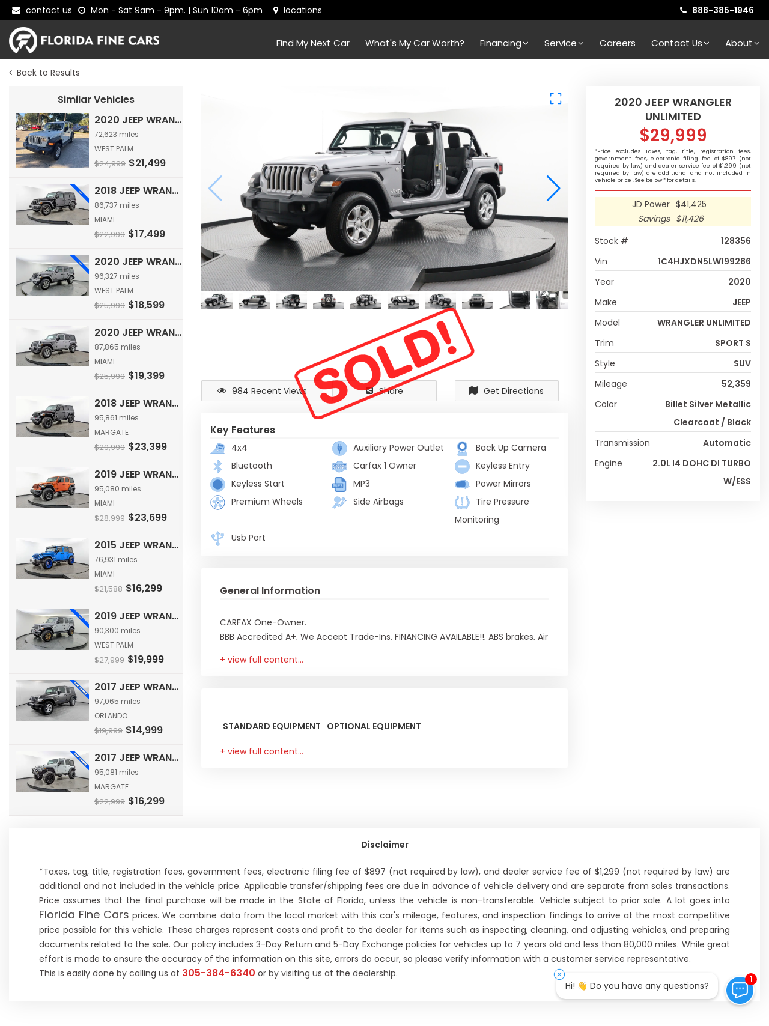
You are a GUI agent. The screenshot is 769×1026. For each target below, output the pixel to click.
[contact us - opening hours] (172, 10)
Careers (618, 43)
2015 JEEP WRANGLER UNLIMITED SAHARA (139, 545)
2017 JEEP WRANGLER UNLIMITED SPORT (139, 687)
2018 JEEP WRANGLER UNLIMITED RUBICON (139, 403)
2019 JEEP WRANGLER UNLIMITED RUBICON (139, 474)
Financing (504, 43)
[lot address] (297, 10)
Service (564, 43)
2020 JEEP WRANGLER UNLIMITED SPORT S (139, 120)
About (742, 43)
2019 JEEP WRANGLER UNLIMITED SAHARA (139, 616)
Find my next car (313, 43)
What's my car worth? (414, 43)
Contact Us (680, 43)
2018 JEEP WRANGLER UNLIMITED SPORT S (139, 191)
